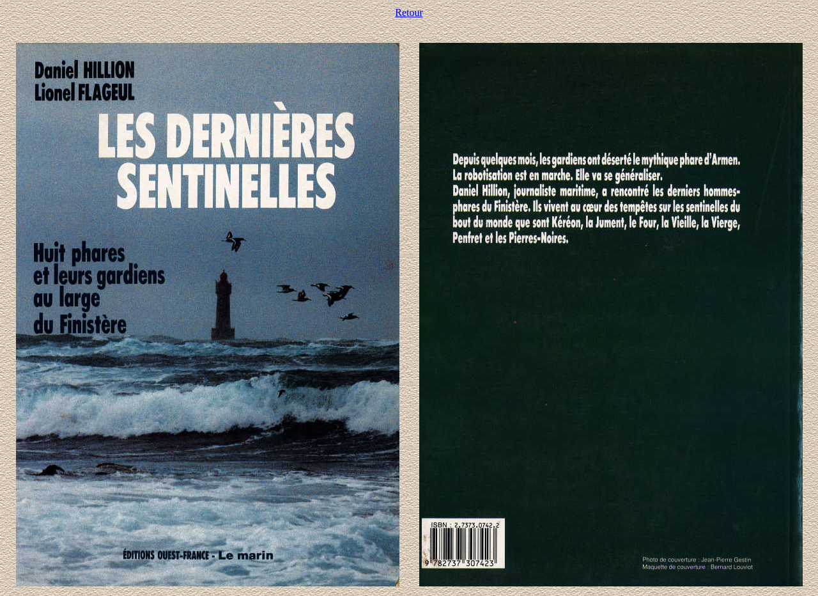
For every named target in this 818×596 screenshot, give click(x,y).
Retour (409, 12)
